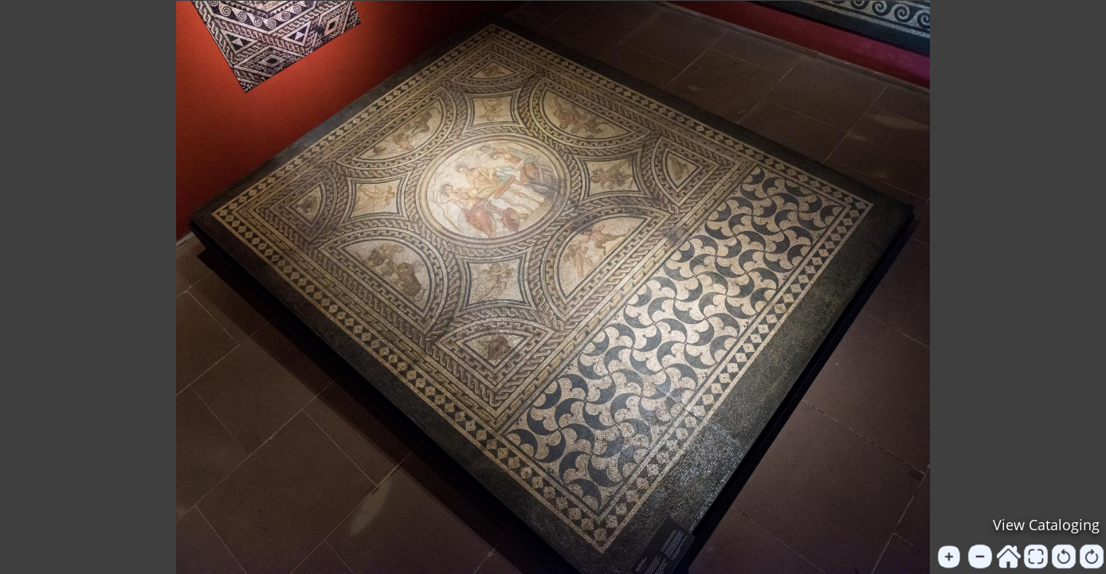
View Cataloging (1046, 524)
